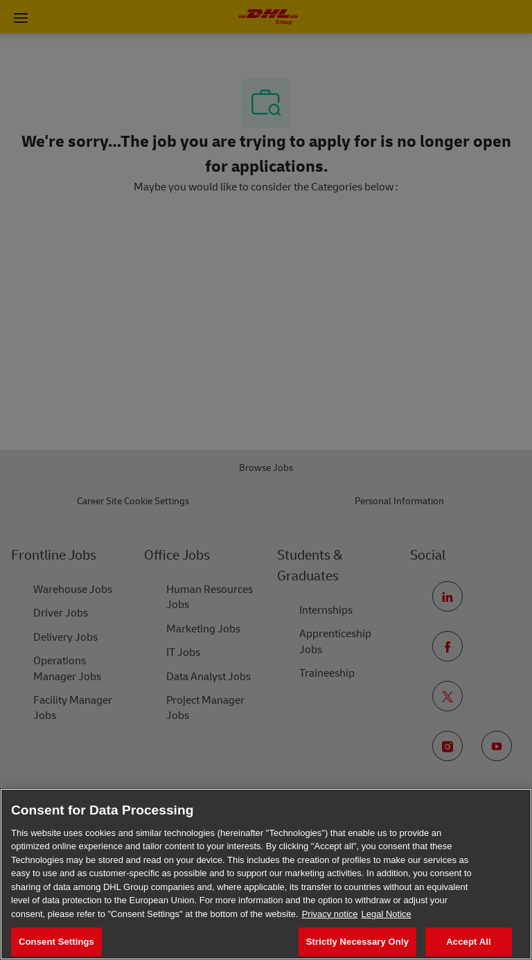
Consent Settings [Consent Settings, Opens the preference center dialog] (56, 941)
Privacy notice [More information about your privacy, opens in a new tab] (330, 914)
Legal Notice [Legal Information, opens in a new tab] (386, 914)
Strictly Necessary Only (357, 941)
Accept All (468, 941)
